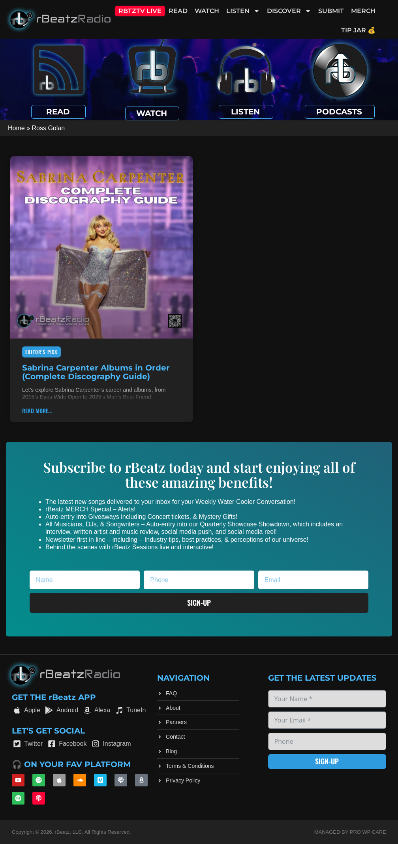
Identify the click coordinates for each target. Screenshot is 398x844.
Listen (243, 11)
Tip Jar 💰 (358, 30)
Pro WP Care (368, 832)
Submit (331, 11)
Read (178, 11)
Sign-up (327, 761)
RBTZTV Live (139, 11)
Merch (363, 11)
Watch (207, 11)
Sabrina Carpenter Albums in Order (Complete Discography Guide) (96, 372)
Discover (289, 11)
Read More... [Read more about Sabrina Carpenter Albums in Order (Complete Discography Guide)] (37, 411)
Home (16, 128)
